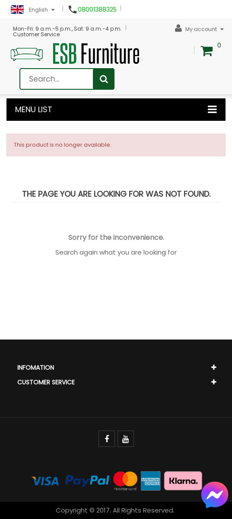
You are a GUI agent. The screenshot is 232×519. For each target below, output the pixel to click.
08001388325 (97, 9)
